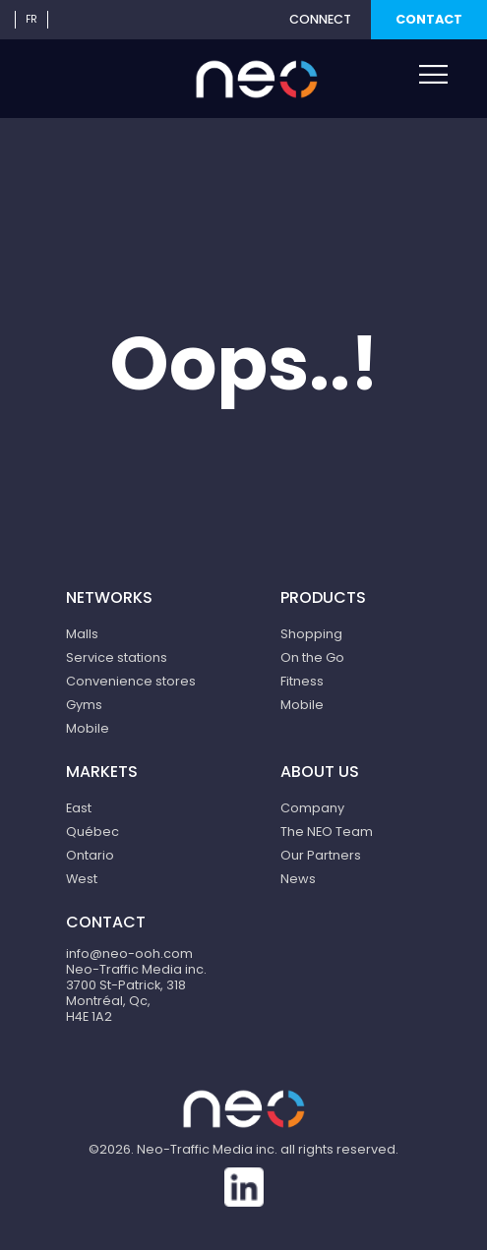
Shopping (311, 633)
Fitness (302, 681)
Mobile (87, 728)
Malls (82, 633)
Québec (92, 831)
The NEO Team (326, 831)
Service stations (116, 657)
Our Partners (320, 855)
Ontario (90, 855)
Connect (320, 19)
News (298, 878)
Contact (429, 19)
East (78, 808)
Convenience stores (131, 681)
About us (319, 771)
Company (312, 808)
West (81, 878)
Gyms (84, 704)
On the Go (312, 657)
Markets (102, 771)
